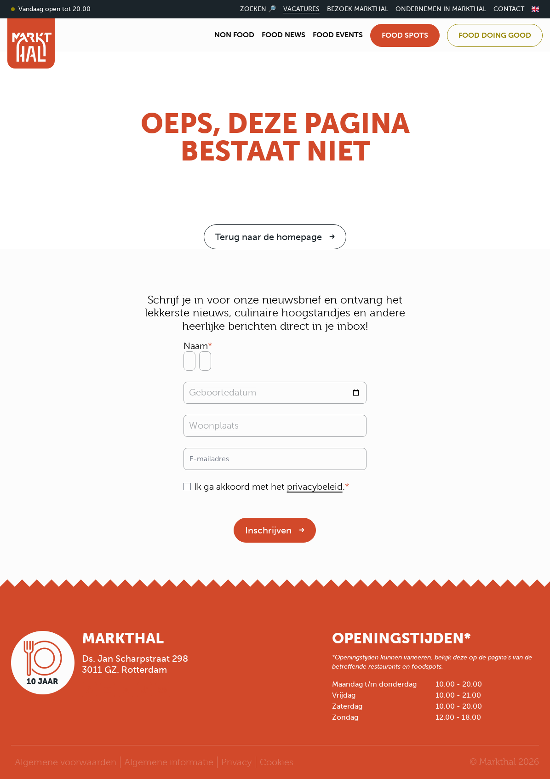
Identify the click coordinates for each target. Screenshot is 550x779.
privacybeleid (315, 486)
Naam (195, 345)
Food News (283, 34)
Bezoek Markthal (357, 9)
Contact (508, 9)
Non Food (234, 34)
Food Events (338, 34)
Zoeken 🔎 (258, 9)
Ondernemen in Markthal (440, 9)
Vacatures (301, 9)
